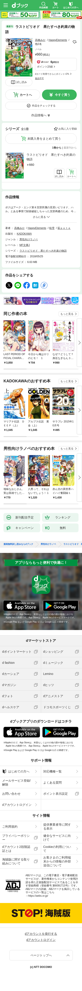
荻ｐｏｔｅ (64, 228)
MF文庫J (24, 245)
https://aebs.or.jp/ (38, 895)
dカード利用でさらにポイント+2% (52, 74)
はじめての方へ (16, 771)
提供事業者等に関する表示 (57, 826)
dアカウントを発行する (41, 933)
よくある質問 (52, 782)
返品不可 (39, 78)
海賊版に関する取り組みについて (16, 861)
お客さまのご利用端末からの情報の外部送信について (57, 861)
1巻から (57, 147)
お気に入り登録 (67, 128)
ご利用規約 (9, 826)
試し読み (21, 82)
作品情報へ (39, 115)
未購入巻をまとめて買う (44, 138)
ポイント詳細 (45, 66)
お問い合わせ (11, 793)
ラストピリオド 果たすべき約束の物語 (50, 157)
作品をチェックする (44, 105)
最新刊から (70, 147)
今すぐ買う (62, 95)
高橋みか (40, 40)
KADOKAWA (24, 233)
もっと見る (66, 313)
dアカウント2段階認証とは (16, 848)
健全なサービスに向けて (57, 837)
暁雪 (51, 228)
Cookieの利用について (57, 848)
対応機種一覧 (52, 771)
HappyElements (58, 40)
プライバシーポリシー (16, 837)
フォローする (74, 42)
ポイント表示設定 (55, 793)
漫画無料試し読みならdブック (18, 544)
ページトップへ (41, 955)
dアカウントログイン (16, 804)
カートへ (26, 95)
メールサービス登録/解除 (16, 782)
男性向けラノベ (28, 239)
